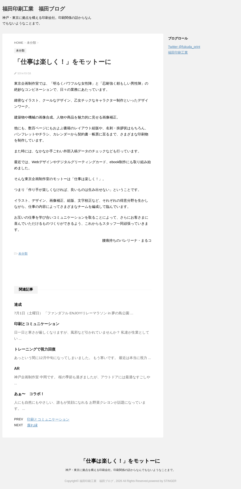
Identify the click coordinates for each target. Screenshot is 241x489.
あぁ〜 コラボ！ (29, 394)
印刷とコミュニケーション (36, 324)
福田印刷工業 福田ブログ (33, 9)
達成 (18, 305)
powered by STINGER (163, 481)
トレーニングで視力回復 (35, 349)
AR (17, 369)
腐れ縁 (32, 425)
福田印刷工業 (178, 52)
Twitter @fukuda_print (184, 47)
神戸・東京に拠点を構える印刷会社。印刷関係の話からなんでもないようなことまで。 (120, 470)
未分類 (23, 253)
